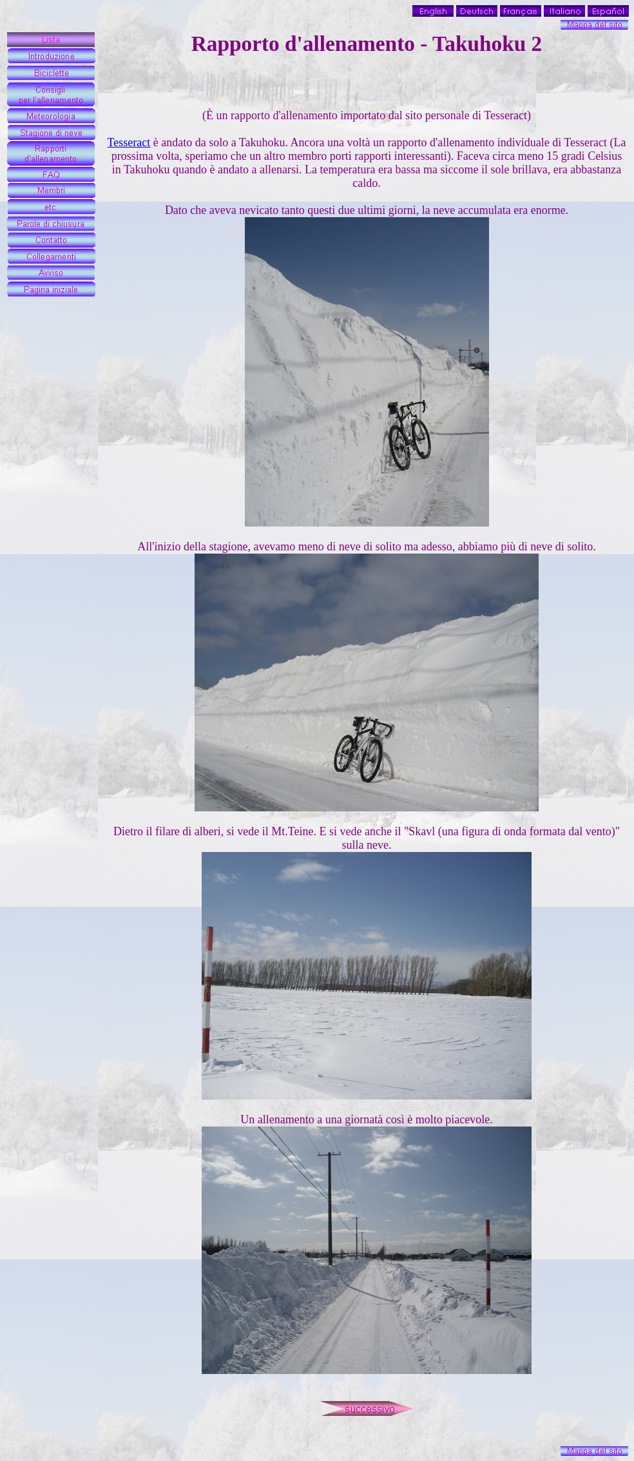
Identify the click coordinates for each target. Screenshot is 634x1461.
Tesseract (128, 142)
